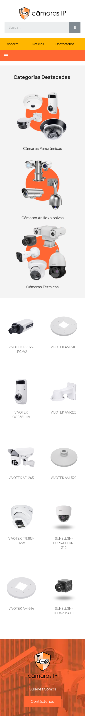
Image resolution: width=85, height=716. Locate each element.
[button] (6, 54)
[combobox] (34, 27)
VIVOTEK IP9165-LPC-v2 (21, 349)
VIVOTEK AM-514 (21, 608)
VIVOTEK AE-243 (21, 478)
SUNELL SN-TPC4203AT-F (63, 610)
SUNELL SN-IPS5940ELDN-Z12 (64, 543)
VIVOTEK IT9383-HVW (21, 540)
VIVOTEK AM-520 (64, 478)
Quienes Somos (42, 689)
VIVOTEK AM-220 (64, 412)
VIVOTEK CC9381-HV (21, 414)
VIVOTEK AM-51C (64, 347)
